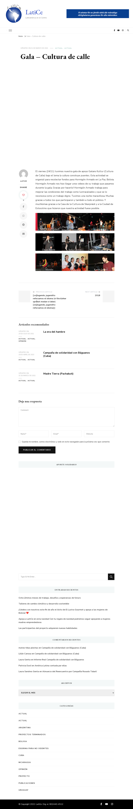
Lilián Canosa (25, 653)
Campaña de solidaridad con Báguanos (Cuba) (66, 354)
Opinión (22, 341)
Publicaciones (27, 783)
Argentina (25, 727)
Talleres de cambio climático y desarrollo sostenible (44, 603)
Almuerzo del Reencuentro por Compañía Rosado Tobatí (69, 671)
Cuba (21, 755)
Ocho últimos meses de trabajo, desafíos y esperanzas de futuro (50, 597)
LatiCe (34, 12)
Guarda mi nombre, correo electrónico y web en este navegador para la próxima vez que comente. (66, 441)
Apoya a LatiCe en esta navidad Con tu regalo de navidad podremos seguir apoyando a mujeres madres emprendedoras (64, 621)
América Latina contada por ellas (51, 665)
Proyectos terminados (32, 734)
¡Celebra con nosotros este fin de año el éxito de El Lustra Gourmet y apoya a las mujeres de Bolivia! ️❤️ (63, 611)
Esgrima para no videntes (34, 748)
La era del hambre (54, 332)
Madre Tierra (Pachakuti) (58, 373)
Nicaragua (25, 762)
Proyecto (24, 776)
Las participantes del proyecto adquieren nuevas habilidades (48, 628)
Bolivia (23, 741)
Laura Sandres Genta (29, 671)
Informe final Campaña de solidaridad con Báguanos (59, 659)
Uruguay (23, 790)
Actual (59, 48)
